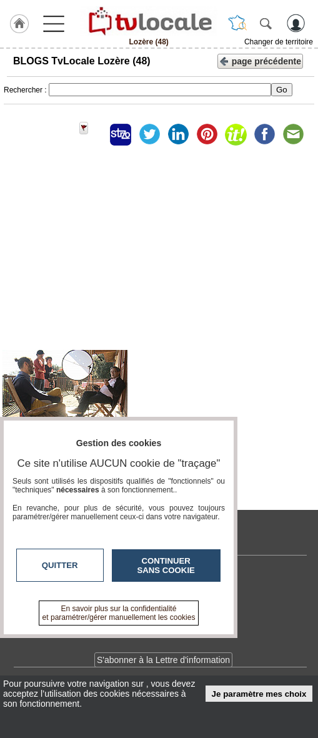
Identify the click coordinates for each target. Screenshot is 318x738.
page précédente (260, 60)
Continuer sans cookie (166, 565)
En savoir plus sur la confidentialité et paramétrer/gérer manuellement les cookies (119, 613)
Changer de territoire (278, 41)
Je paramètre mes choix (259, 694)
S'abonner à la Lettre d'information (163, 660)
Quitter (60, 565)
